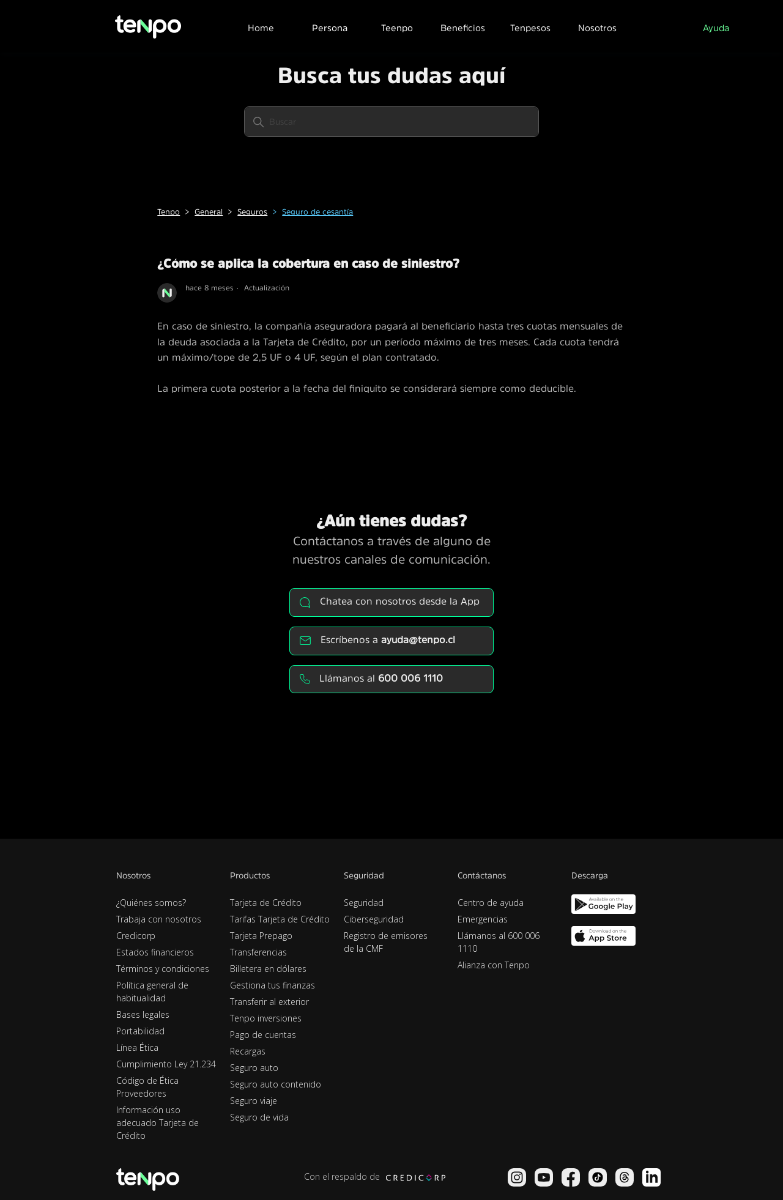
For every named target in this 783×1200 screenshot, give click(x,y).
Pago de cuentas (263, 1034)
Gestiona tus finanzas (272, 985)
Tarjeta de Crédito (266, 902)
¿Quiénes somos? (151, 902)
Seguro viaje (253, 1100)
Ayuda (716, 27)
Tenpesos (530, 27)
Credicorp (135, 935)
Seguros (252, 212)
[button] (329, 26)
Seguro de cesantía (317, 212)
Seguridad (364, 902)
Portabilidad (140, 1031)
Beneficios (462, 27)
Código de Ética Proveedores (147, 1087)
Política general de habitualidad (152, 991)
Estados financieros (155, 952)
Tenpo (168, 212)
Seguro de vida (259, 1117)
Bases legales (142, 1014)
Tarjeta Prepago (261, 935)
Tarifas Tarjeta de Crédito (280, 919)
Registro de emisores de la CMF (386, 942)
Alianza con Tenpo (494, 965)
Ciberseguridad (374, 919)
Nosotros (597, 27)
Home (261, 27)
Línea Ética (137, 1047)
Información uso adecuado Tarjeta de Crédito (157, 1122)
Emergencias (483, 919)
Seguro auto (254, 1067)
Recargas (247, 1051)
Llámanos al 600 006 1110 (499, 942)
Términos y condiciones (162, 968)
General (209, 212)
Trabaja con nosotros (158, 919)
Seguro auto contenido (275, 1084)
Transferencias (258, 952)
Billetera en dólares (268, 968)
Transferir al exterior (269, 1001)
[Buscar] (391, 121)
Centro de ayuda (491, 902)
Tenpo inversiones (266, 1018)
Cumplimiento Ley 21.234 (166, 1064)
